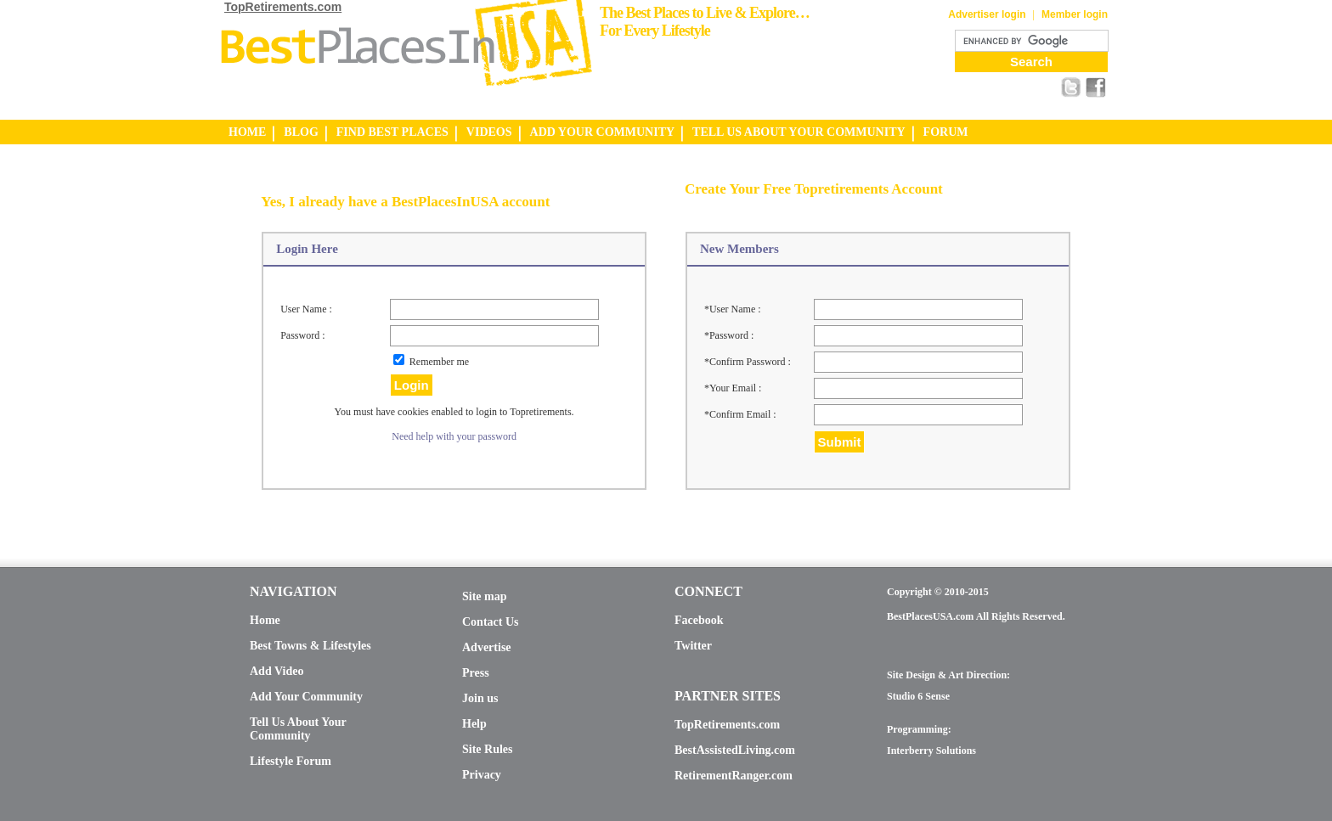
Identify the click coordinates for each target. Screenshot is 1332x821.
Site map (484, 596)
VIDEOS (489, 132)
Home (265, 620)
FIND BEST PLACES (392, 132)
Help (474, 723)
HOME (247, 132)
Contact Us (490, 622)
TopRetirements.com (282, 7)
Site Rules (487, 749)
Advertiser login (986, 14)
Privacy (481, 774)
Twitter (693, 645)
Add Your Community (306, 696)
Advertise (486, 647)
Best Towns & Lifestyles (310, 645)
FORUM (945, 132)
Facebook (699, 620)
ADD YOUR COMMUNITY (602, 132)
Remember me (439, 362)
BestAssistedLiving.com (734, 750)
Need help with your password (454, 436)
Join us (480, 698)
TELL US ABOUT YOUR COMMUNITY (798, 132)
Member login (1074, 14)
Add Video (276, 671)
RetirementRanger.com (733, 775)
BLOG (301, 132)
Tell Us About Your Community (298, 729)
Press (475, 672)
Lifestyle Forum (290, 761)
